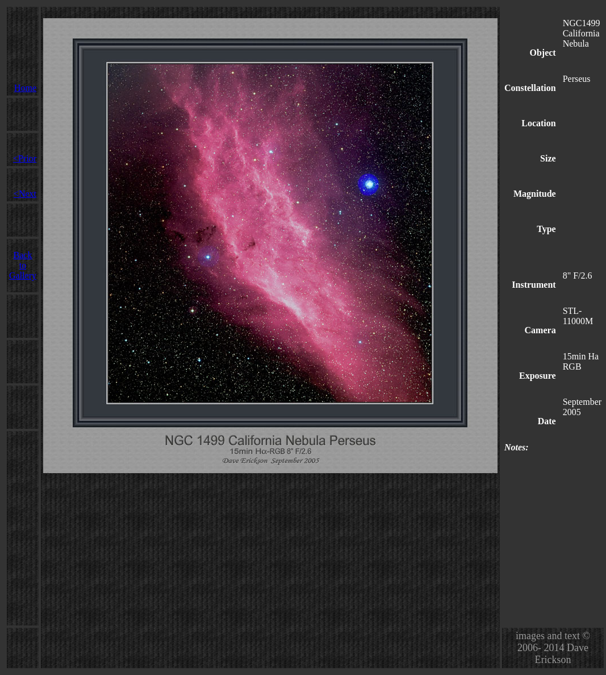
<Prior (24, 158)
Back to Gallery (22, 265)
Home (25, 88)
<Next (25, 193)
